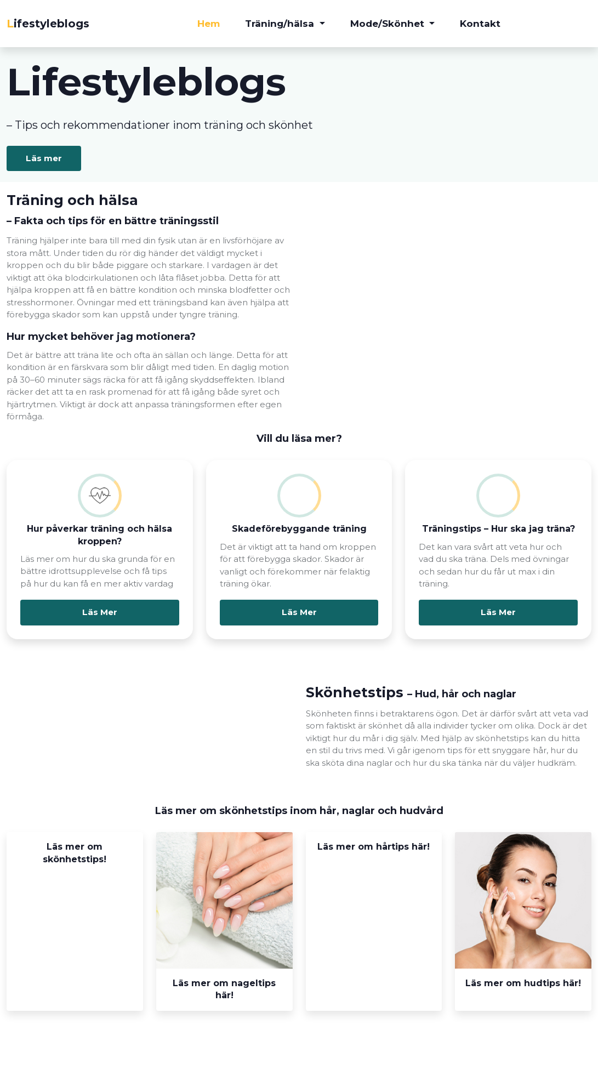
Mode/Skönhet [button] (388, 23)
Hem (208, 23)
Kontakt (480, 23)
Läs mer (45, 158)
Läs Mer (99, 612)
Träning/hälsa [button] (281, 23)
